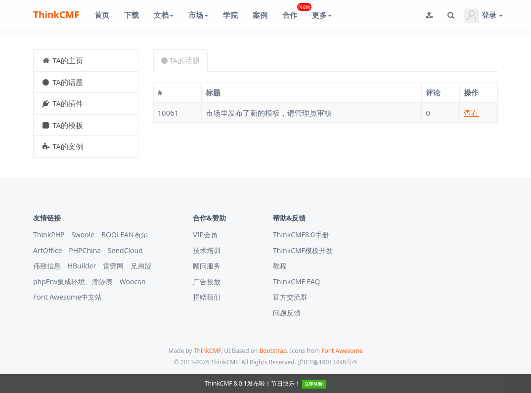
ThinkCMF (56, 14)
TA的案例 (62, 146)
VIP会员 (205, 234)
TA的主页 (62, 60)
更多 (322, 15)
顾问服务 (207, 265)
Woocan (133, 281)
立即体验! (314, 384)
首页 (101, 15)
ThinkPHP (49, 234)
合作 (293, 11)
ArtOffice (47, 250)
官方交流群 (290, 297)
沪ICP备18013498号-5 (327, 362)
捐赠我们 (207, 297)
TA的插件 (62, 103)
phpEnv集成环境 (59, 281)
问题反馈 (287, 312)
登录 (483, 15)
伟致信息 (47, 265)
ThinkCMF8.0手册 (301, 234)
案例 (260, 15)
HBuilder (82, 265)
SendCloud (125, 250)
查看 (471, 113)
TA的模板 (62, 125)
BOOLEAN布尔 (124, 234)
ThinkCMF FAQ (296, 281)
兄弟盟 (141, 265)
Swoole (82, 234)
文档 (164, 15)
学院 (230, 15)
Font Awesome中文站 (67, 297)
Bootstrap (273, 351)
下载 (131, 15)
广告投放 (207, 281)
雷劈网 (113, 265)
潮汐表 (102, 281)
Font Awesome (341, 351)
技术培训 (207, 250)
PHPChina (85, 250)
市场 (198, 15)
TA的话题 (62, 82)
